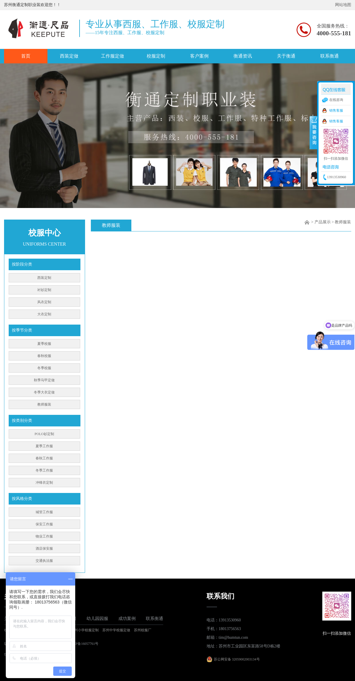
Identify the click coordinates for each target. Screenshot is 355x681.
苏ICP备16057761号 (84, 644)
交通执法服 (44, 561)
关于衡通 (286, 56)
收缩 (314, 132)
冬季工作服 (44, 470)
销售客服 (336, 110)
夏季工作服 (44, 446)
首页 (25, 56)
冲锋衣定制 (44, 483)
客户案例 (199, 56)
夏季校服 (44, 344)
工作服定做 (112, 56)
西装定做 (69, 56)
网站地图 (343, 5)
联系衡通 (329, 56)
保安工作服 (44, 524)
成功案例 (127, 618)
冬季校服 (44, 368)
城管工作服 (44, 512)
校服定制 (156, 56)
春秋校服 (44, 356)
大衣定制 (44, 314)
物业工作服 (44, 536)
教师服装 (44, 404)
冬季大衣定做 (44, 392)
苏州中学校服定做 (116, 630)
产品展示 (322, 222)
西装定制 (44, 278)
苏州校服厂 (142, 630)
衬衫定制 (44, 290)
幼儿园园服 (97, 618)
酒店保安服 (44, 548)
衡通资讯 (242, 56)
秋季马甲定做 (44, 380)
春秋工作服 (44, 458)
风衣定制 (44, 302)
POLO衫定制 (44, 434)
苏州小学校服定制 (85, 630)
